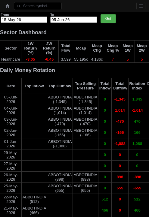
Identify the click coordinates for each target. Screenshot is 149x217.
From (5, 15)
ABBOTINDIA (60, 97)
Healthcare (10, 59)
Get (108, 19)
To (52, 15)
